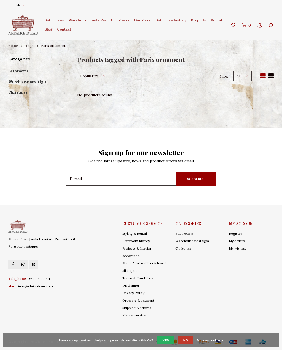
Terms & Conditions (137, 278)
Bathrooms (54, 20)
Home (13, 45)
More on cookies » (210, 340)
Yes (166, 340)
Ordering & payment (138, 300)
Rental (216, 20)
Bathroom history (170, 20)
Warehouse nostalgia (87, 20)
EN (19, 5)
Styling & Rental (134, 233)
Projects (198, 20)
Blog (48, 29)
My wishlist (237, 248)
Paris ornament (53, 45)
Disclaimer (130, 285)
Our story (142, 20)
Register (235, 233)
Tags (29, 45)
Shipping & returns (136, 308)
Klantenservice (134, 315)
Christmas (120, 20)
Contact (64, 29)
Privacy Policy (133, 293)
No (185, 340)
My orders (237, 241)
